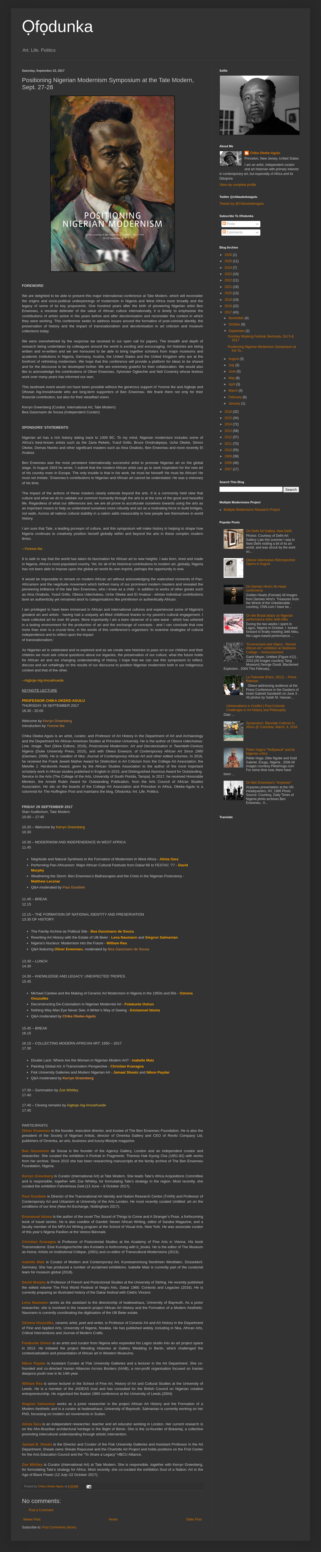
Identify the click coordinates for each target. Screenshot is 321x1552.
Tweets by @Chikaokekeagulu (241, 204)
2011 (229, 444)
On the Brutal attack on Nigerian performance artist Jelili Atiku (269, 617)
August (234, 359)
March (234, 391)
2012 (229, 437)
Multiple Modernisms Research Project (252, 510)
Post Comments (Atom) (59, 1527)
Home (113, 1519)
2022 (229, 280)
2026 (229, 255)
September (237, 331)
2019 (229, 300)
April (232, 384)
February (236, 397)
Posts (229, 224)
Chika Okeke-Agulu (265, 153)
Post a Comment (41, 1510)
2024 (229, 268)
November (237, 318)
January (235, 403)
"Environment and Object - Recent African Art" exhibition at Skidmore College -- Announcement (271, 648)
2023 (229, 274)
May (232, 378)
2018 (229, 306)
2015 (229, 418)
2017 (229, 312)
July (232, 365)
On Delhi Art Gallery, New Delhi (269, 531)
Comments (233, 232)
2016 (229, 412)
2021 (229, 287)
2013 (229, 431)
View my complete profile (237, 185)
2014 (229, 424)
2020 (229, 293)
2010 (229, 450)
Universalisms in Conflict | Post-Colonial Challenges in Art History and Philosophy (256, 708)
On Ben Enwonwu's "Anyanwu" (269, 782)
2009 (229, 456)
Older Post (194, 1519)
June (232, 371)
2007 (229, 469)
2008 (229, 463)
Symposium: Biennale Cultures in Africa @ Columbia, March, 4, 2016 (271, 725)
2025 (229, 261)
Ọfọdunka (57, 26)
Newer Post (31, 1519)
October (235, 324)
